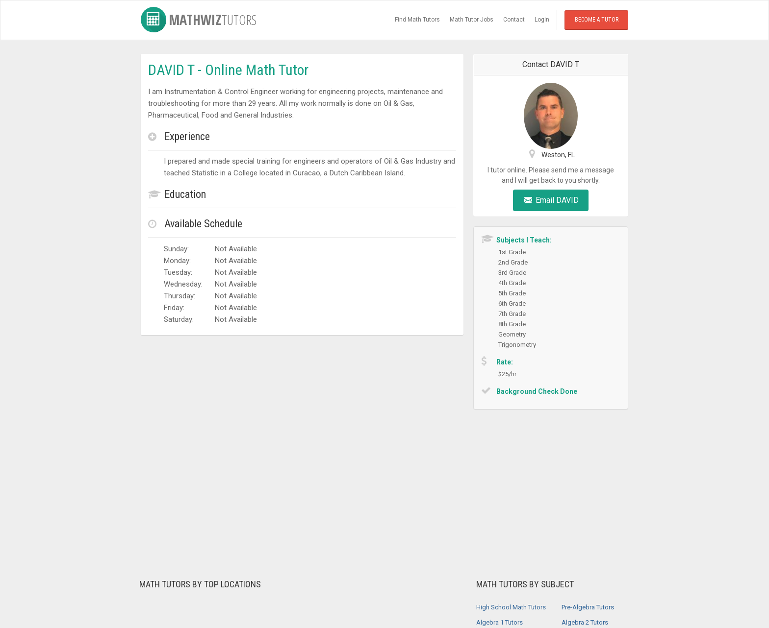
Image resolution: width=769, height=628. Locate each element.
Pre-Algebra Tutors (588, 607)
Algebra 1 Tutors (499, 622)
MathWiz (198, 19)
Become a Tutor (596, 19)
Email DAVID (551, 200)
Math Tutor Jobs (471, 19)
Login (542, 19)
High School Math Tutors (511, 607)
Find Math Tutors (417, 19)
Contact (514, 19)
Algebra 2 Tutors (585, 622)
